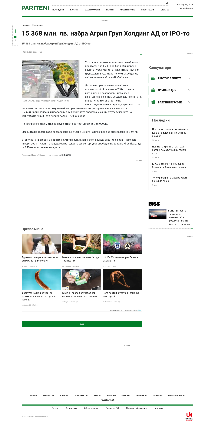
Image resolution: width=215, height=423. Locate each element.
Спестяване (147, 10)
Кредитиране (127, 10)
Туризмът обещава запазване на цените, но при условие (40, 259)
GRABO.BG (157, 395)
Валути (74, 10)
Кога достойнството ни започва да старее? (121, 294)
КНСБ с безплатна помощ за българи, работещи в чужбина (169, 165)
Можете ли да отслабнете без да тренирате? (80, 259)
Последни (58, 10)
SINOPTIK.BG (141, 395)
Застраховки (92, 10)
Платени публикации (136, 408)
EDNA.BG (126, 395)
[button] (165, 10)
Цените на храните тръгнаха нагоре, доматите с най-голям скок (169, 150)
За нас (55, 408)
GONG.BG (64, 395)
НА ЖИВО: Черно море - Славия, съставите (120, 259)
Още (81, 323)
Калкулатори (160, 67)
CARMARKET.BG (81, 395)
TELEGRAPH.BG (108, 400)
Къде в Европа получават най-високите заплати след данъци (79, 294)
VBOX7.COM (48, 395)
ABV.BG (33, 395)
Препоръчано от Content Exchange (125, 310)
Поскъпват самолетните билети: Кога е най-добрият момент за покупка (170, 133)
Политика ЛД (112, 408)
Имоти (110, 10)
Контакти (158, 408)
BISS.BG (97, 395)
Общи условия (91, 408)
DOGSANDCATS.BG (176, 395)
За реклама (71, 408)
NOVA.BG (111, 395)
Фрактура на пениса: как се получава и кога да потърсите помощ (39, 296)
